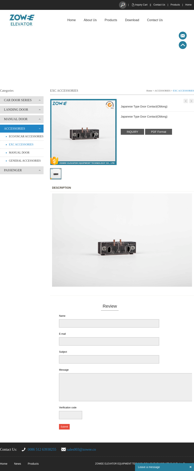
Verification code (67, 407)
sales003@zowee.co (81, 449)
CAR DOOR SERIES (18, 100)
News (17, 463)
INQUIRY (132, 131)
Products (175, 4)
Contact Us (159, 4)
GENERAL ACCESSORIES (25, 160)
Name (62, 316)
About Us (90, 20)
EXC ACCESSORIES (21, 144)
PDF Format (158, 131)
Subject (63, 351)
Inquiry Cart (141, 4)
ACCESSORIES (14, 128)
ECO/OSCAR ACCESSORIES (26, 136)
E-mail (62, 334)
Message (64, 369)
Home (188, 4)
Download (132, 20)
